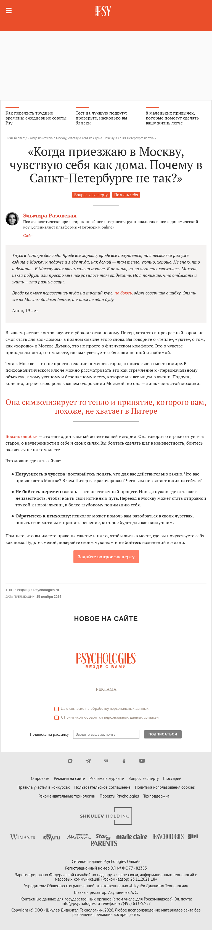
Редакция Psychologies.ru (38, 590)
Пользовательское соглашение (102, 787)
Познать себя (126, 194)
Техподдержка (156, 796)
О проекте (40, 778)
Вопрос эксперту (143, 778)
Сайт (28, 235)
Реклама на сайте (69, 778)
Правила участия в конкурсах (43, 787)
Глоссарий (172, 778)
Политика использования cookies (165, 787)
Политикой (73, 717)
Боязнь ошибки (22, 436)
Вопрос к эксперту (91, 194)
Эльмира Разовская (50, 215)
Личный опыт (15, 138)
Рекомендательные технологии (66, 796)
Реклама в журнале (106, 778)
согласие (76, 708)
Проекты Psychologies (119, 796)
